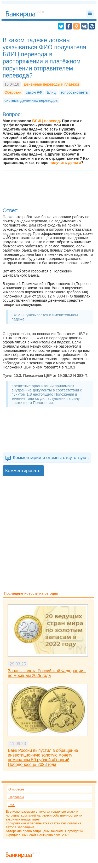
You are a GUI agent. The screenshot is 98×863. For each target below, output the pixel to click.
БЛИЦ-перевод (46, 121)
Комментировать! (23, 470)
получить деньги (65, 162)
